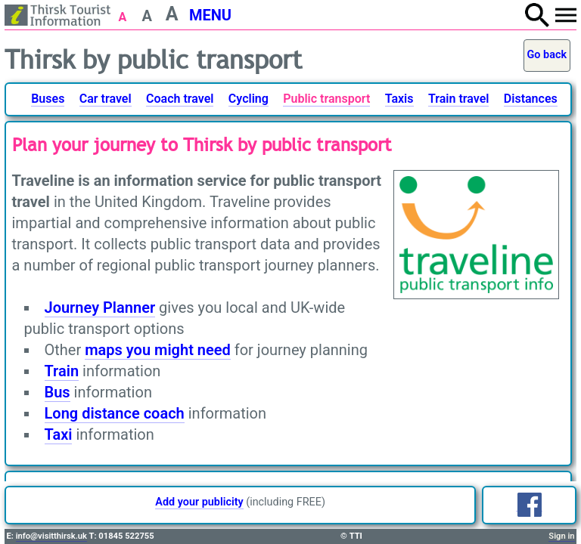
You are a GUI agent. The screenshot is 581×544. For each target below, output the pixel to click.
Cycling (248, 98)
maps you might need (158, 350)
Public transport (326, 98)
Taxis (399, 98)
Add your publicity (199, 502)
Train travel (458, 98)
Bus (57, 392)
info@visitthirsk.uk (51, 536)
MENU (210, 15)
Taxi (59, 434)
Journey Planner (100, 307)
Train (62, 371)
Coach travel (179, 98)
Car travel (105, 98)
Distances (531, 98)
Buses (47, 98)
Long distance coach (115, 413)
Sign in (561, 536)
